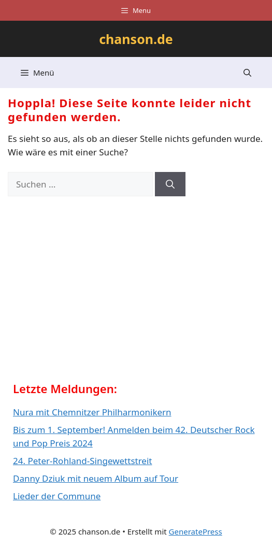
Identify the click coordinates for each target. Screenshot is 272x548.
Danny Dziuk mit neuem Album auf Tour (95, 478)
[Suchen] (170, 184)
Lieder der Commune (57, 496)
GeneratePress (195, 531)
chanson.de (136, 39)
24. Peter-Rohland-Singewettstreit (82, 461)
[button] (247, 72)
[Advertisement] (90, 292)
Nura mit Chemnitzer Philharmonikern (92, 412)
